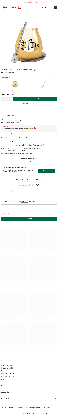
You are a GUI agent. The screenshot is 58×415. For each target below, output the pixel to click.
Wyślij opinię (29, 218)
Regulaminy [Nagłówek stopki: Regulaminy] (5, 392)
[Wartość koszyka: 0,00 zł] (50, 7)
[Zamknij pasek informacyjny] (54, 2)
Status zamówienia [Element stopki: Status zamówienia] (7, 365)
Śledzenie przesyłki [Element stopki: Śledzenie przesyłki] (7, 368)
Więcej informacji (6, 130)
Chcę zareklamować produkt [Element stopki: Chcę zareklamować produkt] (9, 371)
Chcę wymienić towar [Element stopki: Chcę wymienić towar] (7, 376)
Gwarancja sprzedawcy (13, 141)
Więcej (39, 137)
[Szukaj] (42, 7)
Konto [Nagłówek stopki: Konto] (3, 386)
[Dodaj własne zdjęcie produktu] (32, 202)
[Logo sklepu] (11, 7)
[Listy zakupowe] (46, 7)
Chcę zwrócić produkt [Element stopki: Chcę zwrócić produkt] (7, 373)
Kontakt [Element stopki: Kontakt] (3, 379)
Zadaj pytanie (46, 171)
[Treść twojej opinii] (29, 193)
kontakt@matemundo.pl (15, 407)
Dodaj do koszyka (35, 99)
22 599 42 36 (4, 407)
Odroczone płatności (9, 120)
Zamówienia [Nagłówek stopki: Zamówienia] (5, 361)
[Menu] (55, 7)
